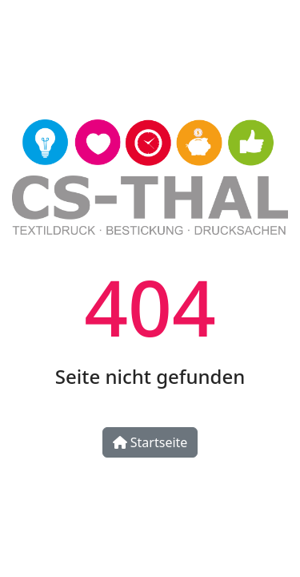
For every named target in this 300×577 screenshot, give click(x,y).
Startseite (150, 442)
